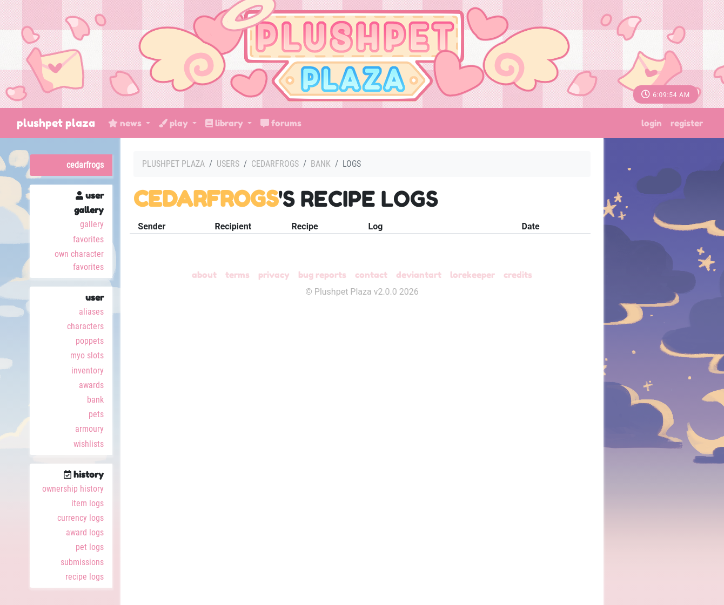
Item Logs (87, 503)
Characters (85, 326)
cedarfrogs (85, 165)
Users (228, 164)
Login (651, 123)
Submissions (82, 562)
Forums (280, 123)
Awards (91, 385)
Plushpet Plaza (56, 123)
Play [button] (174, 123)
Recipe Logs (84, 577)
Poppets (90, 341)
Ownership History (73, 489)
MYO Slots (87, 355)
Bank (95, 400)
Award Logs (85, 532)
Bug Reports (322, 274)
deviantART (418, 274)
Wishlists (88, 444)
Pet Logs (90, 547)
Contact (371, 274)
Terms (237, 274)
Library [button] (225, 123)
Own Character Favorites (79, 260)
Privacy (274, 274)
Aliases (91, 312)
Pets (96, 414)
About (204, 274)
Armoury (89, 429)
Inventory (87, 370)
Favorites (88, 239)
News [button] (126, 123)
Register (687, 123)
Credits (518, 274)
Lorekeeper (472, 274)
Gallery (92, 224)
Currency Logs (80, 518)
